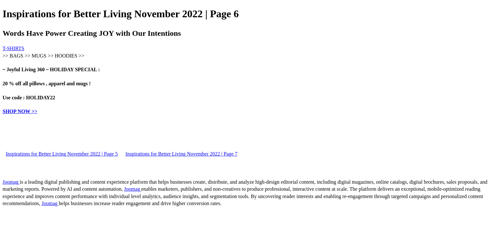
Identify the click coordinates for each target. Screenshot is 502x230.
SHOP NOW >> (20, 111)
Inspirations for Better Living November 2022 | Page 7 (181, 154)
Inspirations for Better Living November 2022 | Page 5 (62, 154)
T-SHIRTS (13, 48)
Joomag (11, 182)
